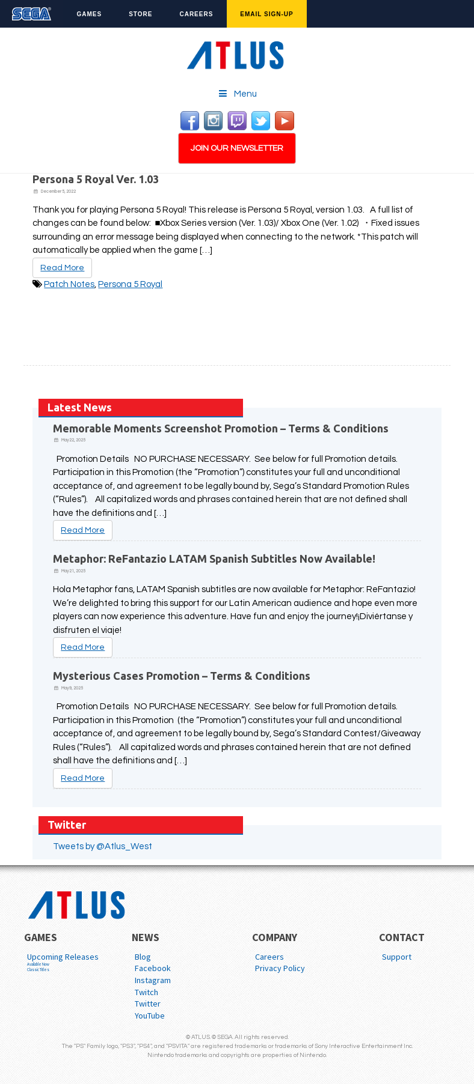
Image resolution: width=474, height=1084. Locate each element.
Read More (62, 268)
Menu (237, 93)
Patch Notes (69, 284)
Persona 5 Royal (130, 284)
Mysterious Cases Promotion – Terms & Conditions (181, 676)
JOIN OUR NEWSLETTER (237, 148)
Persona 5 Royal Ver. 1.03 (95, 179)
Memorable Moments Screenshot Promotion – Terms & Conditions (221, 428)
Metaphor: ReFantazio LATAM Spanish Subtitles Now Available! (214, 559)
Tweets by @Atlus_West (102, 846)
